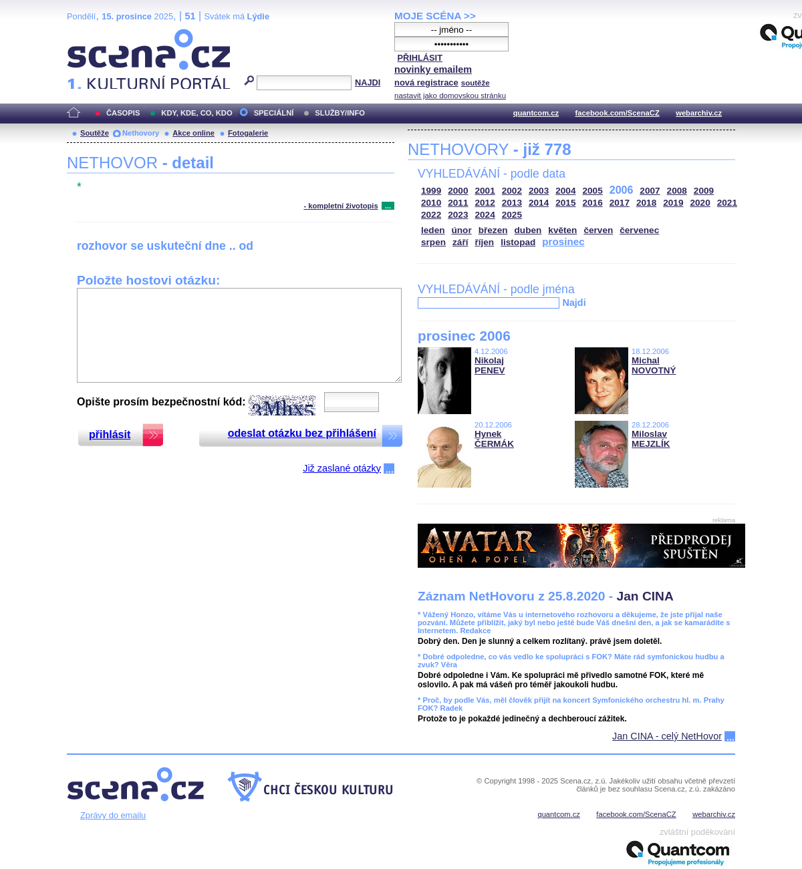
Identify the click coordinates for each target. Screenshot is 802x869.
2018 (646, 203)
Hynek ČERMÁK (494, 439)
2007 (650, 191)
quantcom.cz (536, 113)
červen (598, 230)
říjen (484, 242)
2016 (593, 203)
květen (562, 230)
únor (462, 230)
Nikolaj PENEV (490, 365)
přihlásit (109, 434)
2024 (485, 215)
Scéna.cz (89, 34)
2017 (620, 203)
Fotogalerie (248, 133)
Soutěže (94, 133)
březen (493, 230)
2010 (431, 203)
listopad (518, 242)
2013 (512, 203)
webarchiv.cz (699, 113)
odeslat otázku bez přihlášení (302, 433)
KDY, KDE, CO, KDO (196, 113)
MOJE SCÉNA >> (435, 15)
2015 (565, 203)
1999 (431, 191)
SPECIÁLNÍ (274, 113)
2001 (485, 191)
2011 (458, 203)
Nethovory (140, 133)
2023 (458, 215)
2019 (673, 203)
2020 (700, 203)
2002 (512, 191)
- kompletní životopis (340, 206)
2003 (539, 191)
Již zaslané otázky (342, 468)
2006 (622, 190)
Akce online (193, 133)
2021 (727, 203)
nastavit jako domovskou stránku (450, 96)
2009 (704, 191)
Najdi (573, 302)
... (388, 206)
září (460, 242)
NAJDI (367, 82)
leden (433, 230)
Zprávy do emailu (113, 815)
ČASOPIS (123, 113)
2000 (458, 191)
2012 (485, 203)
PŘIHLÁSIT (419, 58)
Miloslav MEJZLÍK (651, 439)
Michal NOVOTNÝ (654, 365)
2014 (539, 203)
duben (528, 230)
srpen (433, 242)
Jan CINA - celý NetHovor (667, 736)
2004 (565, 191)
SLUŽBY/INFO (340, 113)
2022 (431, 215)
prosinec (563, 241)
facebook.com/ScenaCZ (617, 113)
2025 (512, 215)
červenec (639, 230)
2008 (677, 191)
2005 (593, 191)
